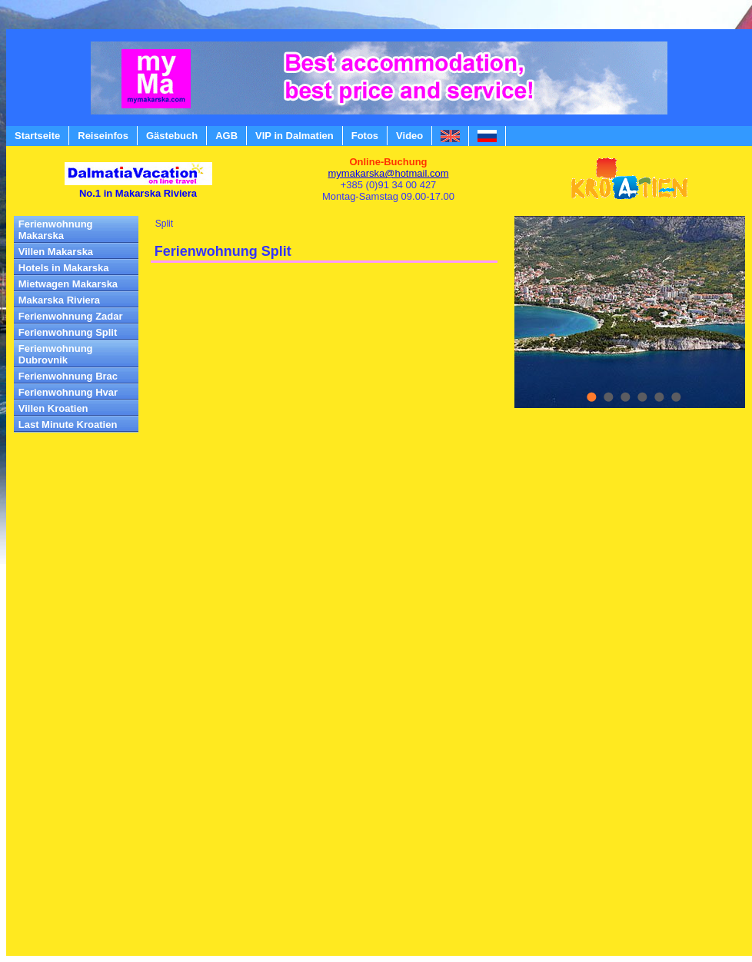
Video (409, 135)
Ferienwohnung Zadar (70, 316)
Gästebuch (172, 135)
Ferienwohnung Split (68, 332)
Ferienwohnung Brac (68, 376)
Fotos (364, 135)
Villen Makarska (55, 251)
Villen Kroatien (53, 408)
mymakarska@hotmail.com (388, 173)
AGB (226, 135)
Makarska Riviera (59, 300)
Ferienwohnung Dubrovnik (55, 354)
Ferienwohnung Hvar (68, 392)
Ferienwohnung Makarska (55, 229)
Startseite (37, 135)
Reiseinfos (103, 135)
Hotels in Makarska (63, 268)
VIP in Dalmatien (294, 135)
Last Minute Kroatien (68, 424)
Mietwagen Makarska (68, 284)
